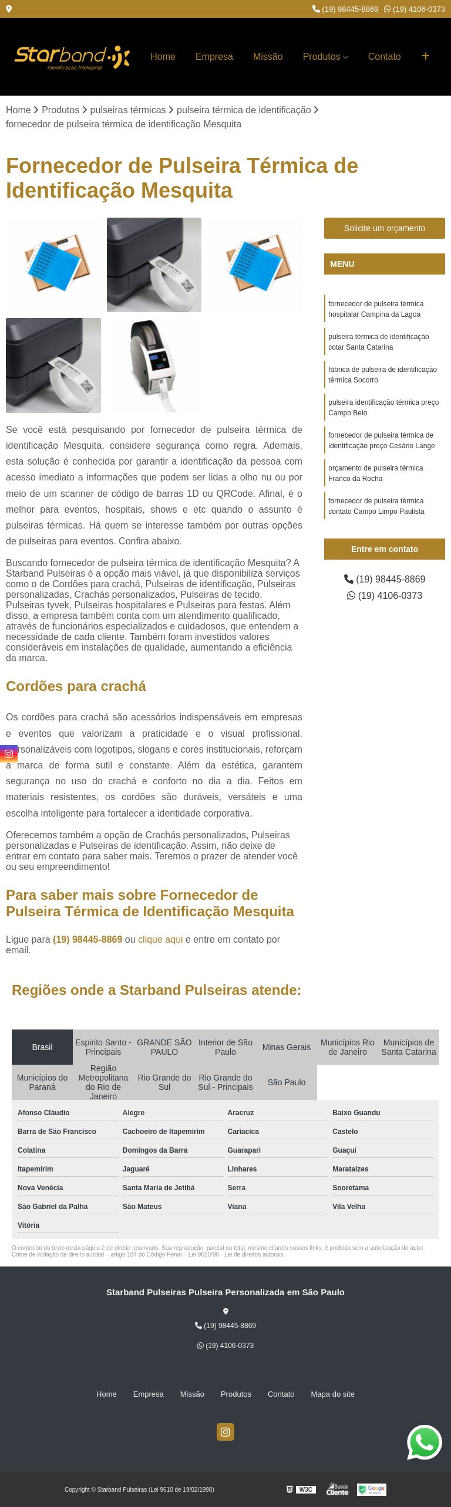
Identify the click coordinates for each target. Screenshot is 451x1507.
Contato (384, 57)
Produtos (322, 57)
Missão (268, 57)
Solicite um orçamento (385, 228)
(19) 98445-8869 (345, 9)
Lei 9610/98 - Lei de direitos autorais (236, 1254)
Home (163, 57)
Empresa (214, 57)
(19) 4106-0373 (414, 9)
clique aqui (160, 939)
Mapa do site (333, 1394)
